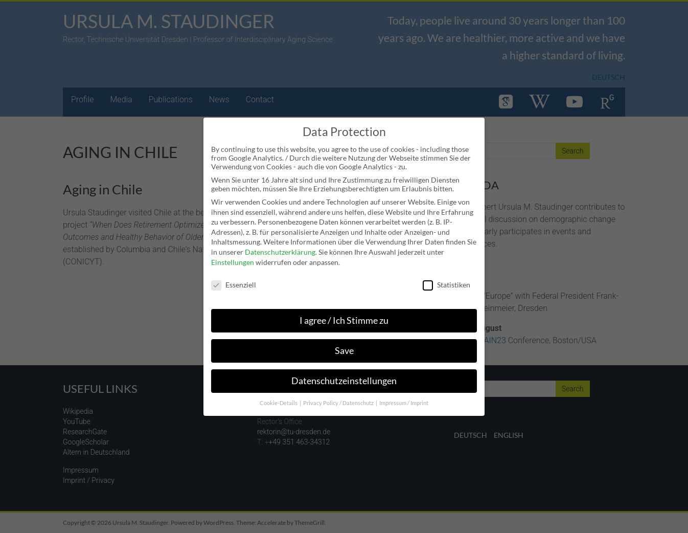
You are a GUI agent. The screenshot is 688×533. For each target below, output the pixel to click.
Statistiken (446, 279)
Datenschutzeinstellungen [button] (344, 374)
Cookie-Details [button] (279, 397)
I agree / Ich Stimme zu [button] (344, 314)
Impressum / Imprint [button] (403, 397)
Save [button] (344, 344)
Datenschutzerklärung (280, 245)
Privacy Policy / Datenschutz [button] (339, 397)
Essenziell (233, 279)
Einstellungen (232, 256)
